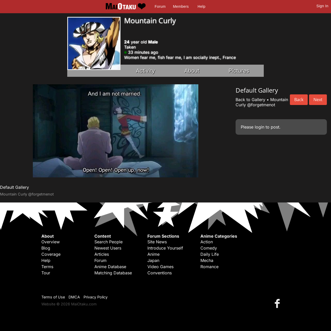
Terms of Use (53, 297)
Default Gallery (14, 187)
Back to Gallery (250, 99)
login (259, 127)
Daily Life (209, 254)
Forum (160, 6)
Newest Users (107, 248)
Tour (45, 272)
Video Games (160, 266)
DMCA (74, 297)
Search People (108, 241)
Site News (157, 241)
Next (317, 99)
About (191, 70)
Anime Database (110, 266)
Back (298, 99)
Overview (50, 241)
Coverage (51, 254)
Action (206, 241)
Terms (47, 266)
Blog (45, 248)
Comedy (208, 248)
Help (201, 6)
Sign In (322, 6)
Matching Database (113, 272)
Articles (101, 254)
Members (181, 6)
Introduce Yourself (165, 248)
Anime (153, 254)
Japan (153, 260)
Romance (209, 266)
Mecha (206, 260)
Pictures (239, 70)
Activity (145, 70)
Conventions (159, 272)
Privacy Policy (96, 297)
